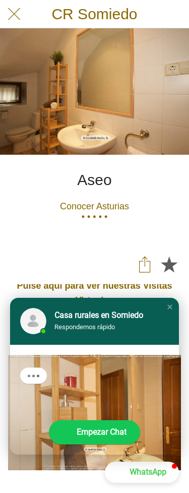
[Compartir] (145, 264)
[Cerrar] (14, 14)
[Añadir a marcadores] (169, 264)
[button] (170, 307)
